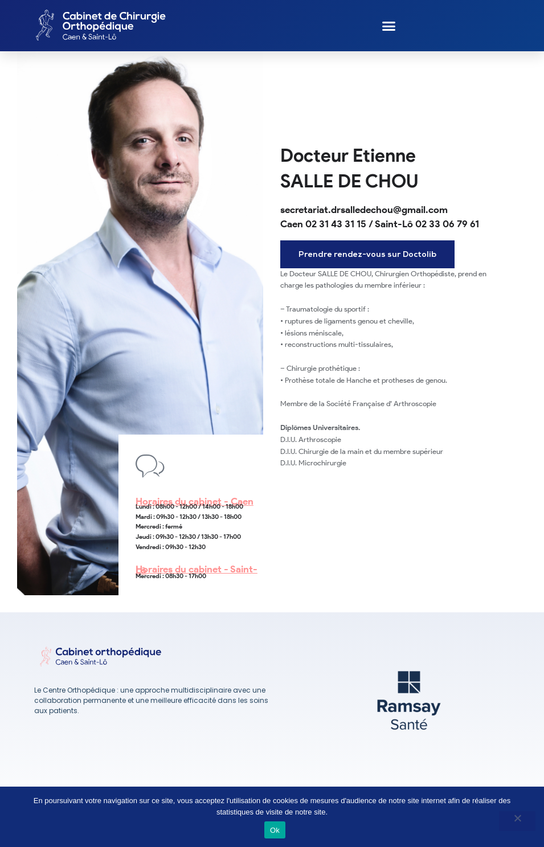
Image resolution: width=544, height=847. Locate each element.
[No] (517, 821)
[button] (389, 25)
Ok (275, 830)
